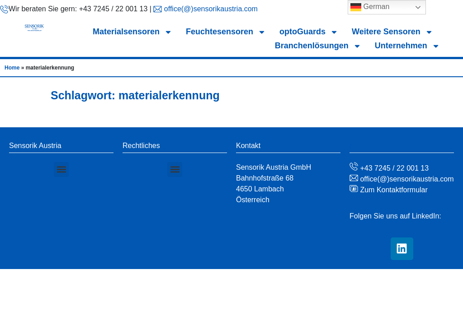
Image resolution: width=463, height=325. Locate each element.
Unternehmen (407, 46)
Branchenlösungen (318, 46)
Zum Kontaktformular (393, 190)
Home (12, 68)
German (369, 7)
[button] (61, 169)
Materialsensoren (132, 32)
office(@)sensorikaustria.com (210, 9)
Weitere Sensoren (392, 32)
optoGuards (308, 32)
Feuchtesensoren (226, 32)
